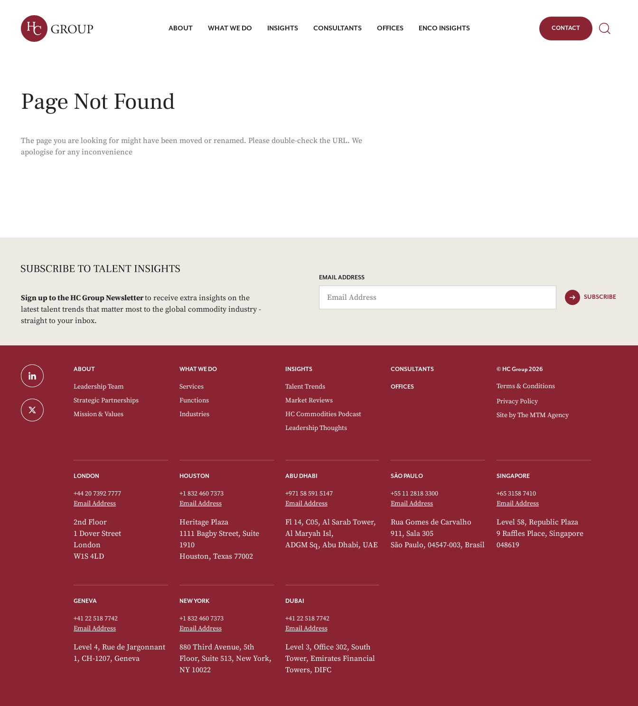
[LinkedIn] (41, 375)
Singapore (513, 476)
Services (191, 386)
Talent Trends (305, 386)
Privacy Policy (517, 401)
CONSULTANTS (412, 369)
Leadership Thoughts (316, 428)
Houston (194, 476)
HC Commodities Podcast (323, 414)
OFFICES (402, 387)
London (86, 476)
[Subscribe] (590, 297)
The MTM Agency (543, 415)
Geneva (85, 601)
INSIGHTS (298, 369)
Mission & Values (98, 414)
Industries (194, 414)
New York (194, 601)
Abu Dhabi (301, 476)
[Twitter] (41, 410)
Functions (194, 400)
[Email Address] (437, 297)
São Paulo (407, 476)
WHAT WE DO (198, 369)
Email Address (342, 277)
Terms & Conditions (526, 386)
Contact (565, 30)
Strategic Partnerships (106, 400)
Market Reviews (309, 400)
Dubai (294, 601)
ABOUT (84, 369)
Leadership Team (99, 386)
